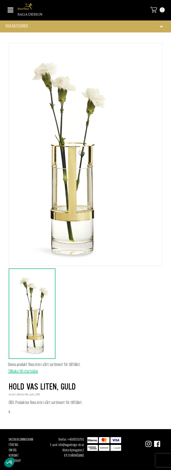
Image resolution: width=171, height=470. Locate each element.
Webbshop (15, 461)
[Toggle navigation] (9, 8)
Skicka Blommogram (21, 440)
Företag (13, 445)
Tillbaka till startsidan (23, 371)
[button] (85, 26)
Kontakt (13, 456)
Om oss (12, 450)
